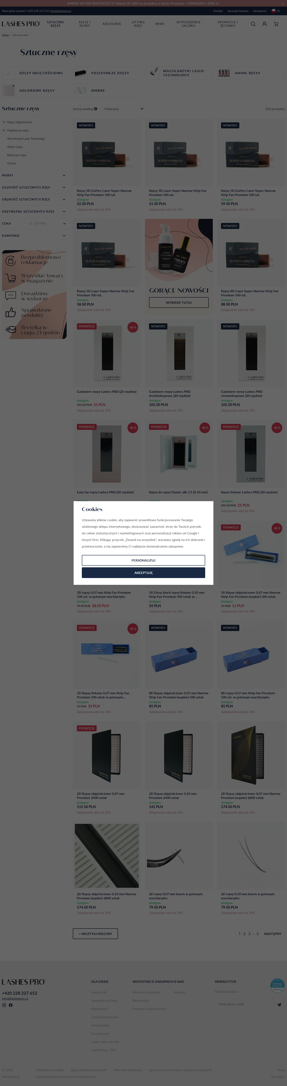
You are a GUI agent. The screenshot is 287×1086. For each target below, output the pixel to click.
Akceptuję (143, 572)
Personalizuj (143, 560)
